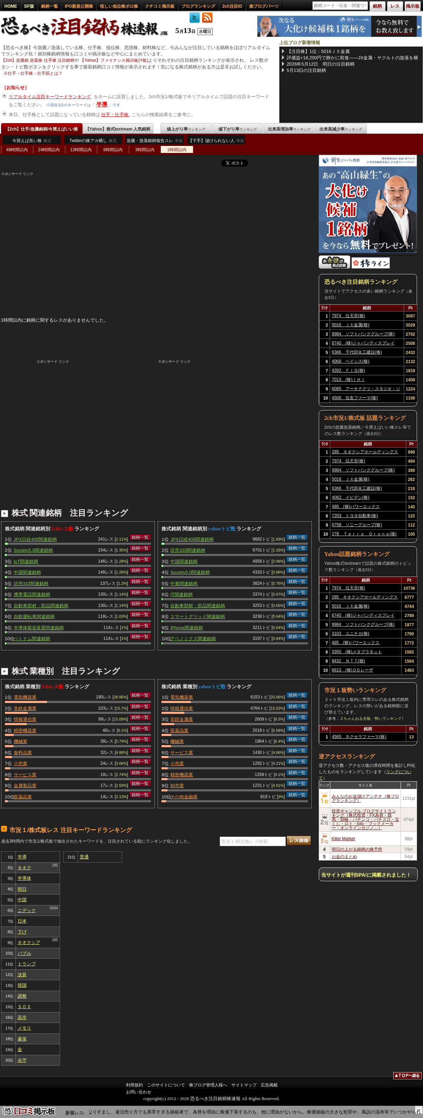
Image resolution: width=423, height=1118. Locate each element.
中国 (22, 899)
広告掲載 (269, 1085)
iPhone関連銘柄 (186, 627)
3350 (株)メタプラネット (357, 651)
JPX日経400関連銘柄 (35, 539)
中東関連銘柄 (184, 583)
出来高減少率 (340, 129)
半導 (101, 104)
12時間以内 (81, 149)
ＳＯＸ (24, 1006)
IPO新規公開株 (79, 6)
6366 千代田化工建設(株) (357, 352)
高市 (22, 1017)
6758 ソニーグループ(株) (357, 524)
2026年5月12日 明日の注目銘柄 (321, 64)
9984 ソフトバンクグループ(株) (363, 334)
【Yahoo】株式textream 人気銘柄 (117, 129)
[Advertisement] (156, 225)
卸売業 (177, 785)
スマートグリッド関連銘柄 (197, 616)
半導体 (24, 878)
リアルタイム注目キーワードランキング (50, 96)
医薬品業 (23, 796)
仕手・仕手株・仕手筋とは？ (35, 73)
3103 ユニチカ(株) (350, 633)
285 (55, 865)
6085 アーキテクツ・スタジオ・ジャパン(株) (366, 389)
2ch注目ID (232, 6)
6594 (54, 908)
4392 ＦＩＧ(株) (348, 370)
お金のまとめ (344, 856)
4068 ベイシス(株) (350, 361)
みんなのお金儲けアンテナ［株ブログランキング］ (365, 798)
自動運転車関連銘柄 (34, 616)
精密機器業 (25, 730)
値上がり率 (186, 129)
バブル (24, 953)
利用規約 (134, 1085)
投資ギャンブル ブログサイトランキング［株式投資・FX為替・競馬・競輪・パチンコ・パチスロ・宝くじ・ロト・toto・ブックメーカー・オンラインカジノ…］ (365, 819)
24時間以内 (49, 149)
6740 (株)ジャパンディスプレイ (363, 343)
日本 (22, 921)
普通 (84, 856)
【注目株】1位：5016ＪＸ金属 (318, 51)
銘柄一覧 (49, 6)
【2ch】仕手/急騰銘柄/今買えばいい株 (41, 129)
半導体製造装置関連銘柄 (39, 627)
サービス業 (25, 774)
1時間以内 (176, 149)
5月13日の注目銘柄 (306, 70)
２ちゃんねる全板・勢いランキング (371, 718)
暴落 (22, 1039)
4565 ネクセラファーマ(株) (359, 736)
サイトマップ (244, 1085)
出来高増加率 (289, 129)
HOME (11, 6)
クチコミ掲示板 (159, 6)
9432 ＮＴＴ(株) (348, 660)
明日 (22, 889)
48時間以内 (17, 149)
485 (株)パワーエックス (356, 506)
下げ (22, 932)
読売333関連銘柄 (31, 583)
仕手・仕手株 (115, 114)
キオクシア (29, 942)
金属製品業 (25, 785)
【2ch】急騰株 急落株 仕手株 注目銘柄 (37, 60)
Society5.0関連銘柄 (33, 550)
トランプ (27, 963)
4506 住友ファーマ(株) (355, 397)
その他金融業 (184, 796)
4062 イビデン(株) (351, 497)
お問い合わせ (138, 1092)
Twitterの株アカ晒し (93, 140)
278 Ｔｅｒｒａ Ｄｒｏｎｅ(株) (364, 533)
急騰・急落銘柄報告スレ (155, 142)
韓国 (22, 985)
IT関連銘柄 (181, 594)
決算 (22, 974)
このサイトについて (166, 1085)
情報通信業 (25, 719)
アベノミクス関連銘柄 (193, 638)
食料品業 (23, 752)
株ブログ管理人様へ (208, 1085)
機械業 (20, 741)
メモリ (24, 1028)
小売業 (20, 763)
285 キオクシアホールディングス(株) (365, 452)
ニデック (27, 910)
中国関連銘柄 (27, 572)
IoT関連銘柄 (26, 561)
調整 (22, 996)
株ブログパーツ (264, 6)
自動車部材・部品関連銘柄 (41, 605)
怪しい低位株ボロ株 (119, 6)
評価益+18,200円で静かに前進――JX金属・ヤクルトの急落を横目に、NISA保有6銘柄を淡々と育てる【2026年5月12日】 (352, 58)
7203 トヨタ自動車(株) (355, 515)
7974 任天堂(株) (348, 315)
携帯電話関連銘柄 (32, 594)
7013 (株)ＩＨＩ (348, 379)
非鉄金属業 (25, 708)
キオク (24, 867)
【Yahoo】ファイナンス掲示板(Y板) (114, 60)
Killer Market (343, 838)
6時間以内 (113, 149)
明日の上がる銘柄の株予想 (357, 849)
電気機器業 (25, 697)
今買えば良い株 (31, 140)
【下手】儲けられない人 (216, 142)
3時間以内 (144, 149)
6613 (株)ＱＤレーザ (352, 670)
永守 (22, 1060)
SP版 (29, 6)
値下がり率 (237, 129)
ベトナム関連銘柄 (32, 638)
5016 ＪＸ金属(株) (350, 324)
